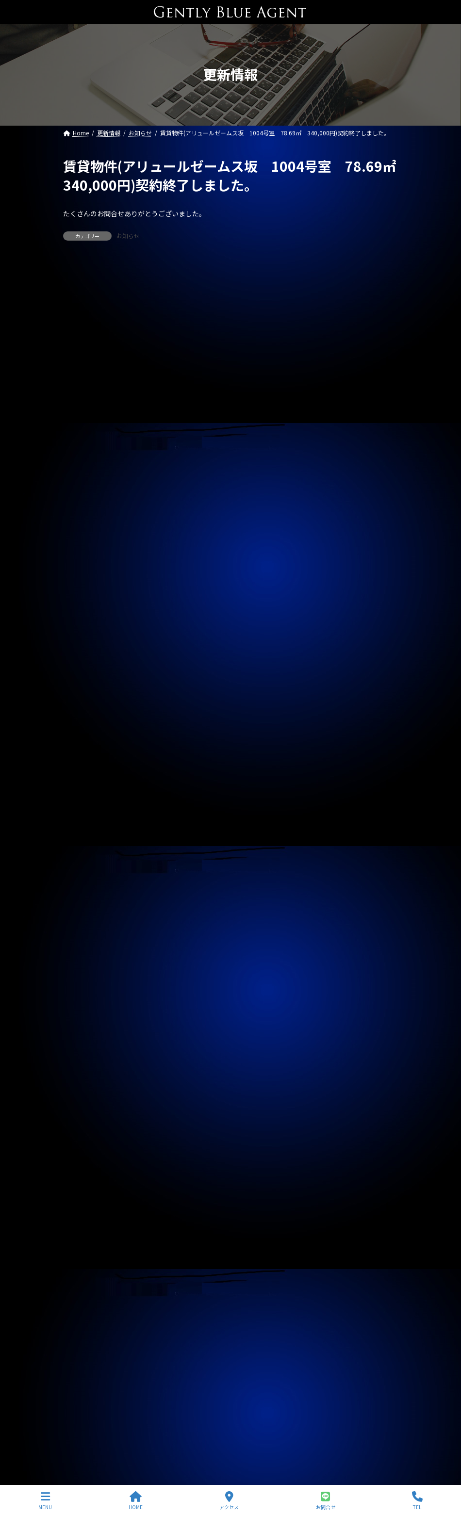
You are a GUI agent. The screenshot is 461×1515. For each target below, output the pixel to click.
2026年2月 (83, 778)
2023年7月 (83, 1321)
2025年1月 (83, 1006)
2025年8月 (83, 883)
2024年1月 (83, 1216)
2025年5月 (83, 935)
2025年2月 (83, 988)
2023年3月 (83, 1391)
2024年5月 (83, 1146)
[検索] (385, 272)
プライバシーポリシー (108, 1441)
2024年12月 (85, 1023)
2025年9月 (83, 866)
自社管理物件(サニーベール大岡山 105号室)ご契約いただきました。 (170, 531)
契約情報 (80, 717)
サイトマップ (185, 1441)
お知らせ (128, 235)
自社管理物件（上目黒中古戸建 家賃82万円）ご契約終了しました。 (169, 429)
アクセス (229, 1500)
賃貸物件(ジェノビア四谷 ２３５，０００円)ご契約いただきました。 (171, 463)
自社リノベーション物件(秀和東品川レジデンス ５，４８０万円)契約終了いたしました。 (201, 395)
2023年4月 (83, 1373)
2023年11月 (85, 1251)
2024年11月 (85, 1041)
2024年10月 (85, 1058)
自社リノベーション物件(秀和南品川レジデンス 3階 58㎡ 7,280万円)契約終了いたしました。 (213, 565)
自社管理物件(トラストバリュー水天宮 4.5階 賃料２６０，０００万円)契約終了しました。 (206, 497)
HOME (136, 1500)
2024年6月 (83, 1128)
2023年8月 (83, 1304)
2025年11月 (85, 831)
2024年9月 (83, 1076)
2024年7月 (83, 1111)
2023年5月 (83, 1356)
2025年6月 (83, 918)
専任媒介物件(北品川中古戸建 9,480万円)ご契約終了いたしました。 (178, 361)
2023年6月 (83, 1339)
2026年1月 (83, 795)
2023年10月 (85, 1269)
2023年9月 (83, 1286)
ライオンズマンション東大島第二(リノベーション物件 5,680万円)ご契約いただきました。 (212, 326)
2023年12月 (85, 1233)
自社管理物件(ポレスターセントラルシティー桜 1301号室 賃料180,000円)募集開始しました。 (212, 599)
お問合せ (325, 1500)
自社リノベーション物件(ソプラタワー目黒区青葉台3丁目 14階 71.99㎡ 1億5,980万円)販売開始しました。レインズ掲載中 (227, 638)
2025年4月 (83, 953)
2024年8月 (83, 1093)
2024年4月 (83, 1163)
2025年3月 (83, 971)
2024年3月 (83, 1181)
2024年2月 (83, 1198)
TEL (417, 1500)
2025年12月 (85, 813)
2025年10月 (85, 848)
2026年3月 (83, 760)
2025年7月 (83, 900)
